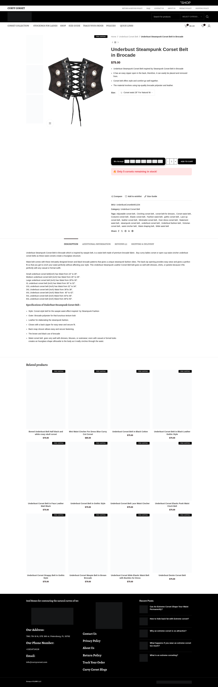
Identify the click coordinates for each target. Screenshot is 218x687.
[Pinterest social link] (125, 231)
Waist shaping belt (146, 226)
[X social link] (122, 231)
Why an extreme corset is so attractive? (168, 631)
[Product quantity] (172, 161)
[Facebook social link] (118, 231)
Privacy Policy (91, 641)
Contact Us (89, 634)
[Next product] (118, 42)
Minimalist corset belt (148, 220)
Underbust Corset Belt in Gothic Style (87, 503)
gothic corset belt (171, 217)
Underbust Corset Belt (128, 37)
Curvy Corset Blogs (95, 670)
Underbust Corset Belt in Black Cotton (130, 431)
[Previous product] (112, 42)
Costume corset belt (119, 217)
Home (113, 37)
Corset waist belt (183, 214)
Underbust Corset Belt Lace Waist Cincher (130, 503)
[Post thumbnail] (143, 609)
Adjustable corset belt (126, 214)
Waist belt (30, 262)
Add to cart (187, 161)
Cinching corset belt (145, 214)
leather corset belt (129, 220)
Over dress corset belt (168, 220)
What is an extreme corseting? (164, 655)
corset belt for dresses (165, 214)
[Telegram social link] (132, 231)
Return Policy (92, 655)
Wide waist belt (162, 226)
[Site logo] (20, 16)
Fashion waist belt (155, 217)
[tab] (71, 243)
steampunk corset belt (130, 223)
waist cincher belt (129, 226)
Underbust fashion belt (171, 223)
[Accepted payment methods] (138, 161)
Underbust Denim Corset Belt (172, 575)
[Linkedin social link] (129, 231)
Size (113, 92)
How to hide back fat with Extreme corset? (169, 619)
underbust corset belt (151, 223)
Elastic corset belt (137, 217)
